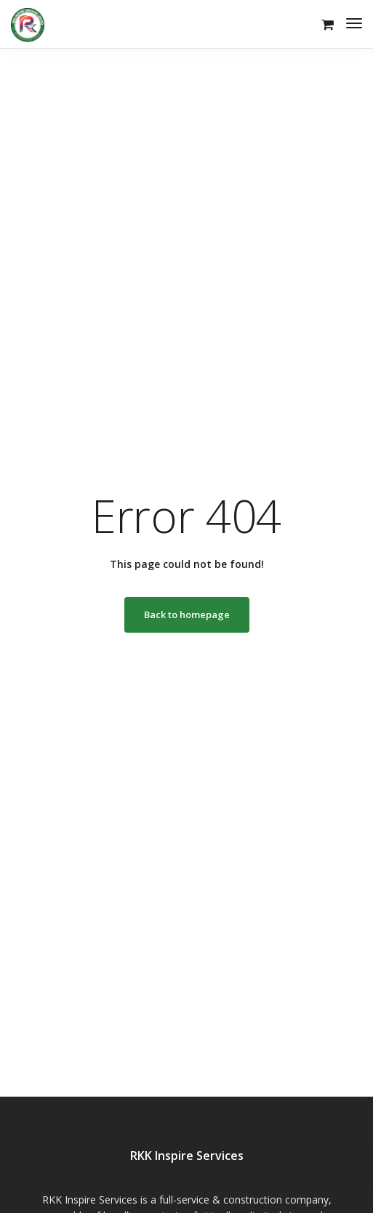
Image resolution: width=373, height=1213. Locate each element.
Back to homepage (187, 614)
